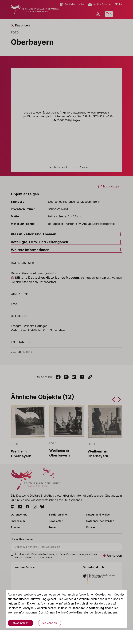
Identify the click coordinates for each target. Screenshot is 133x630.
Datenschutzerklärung (88, 608)
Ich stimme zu (20, 623)
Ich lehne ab (49, 623)
